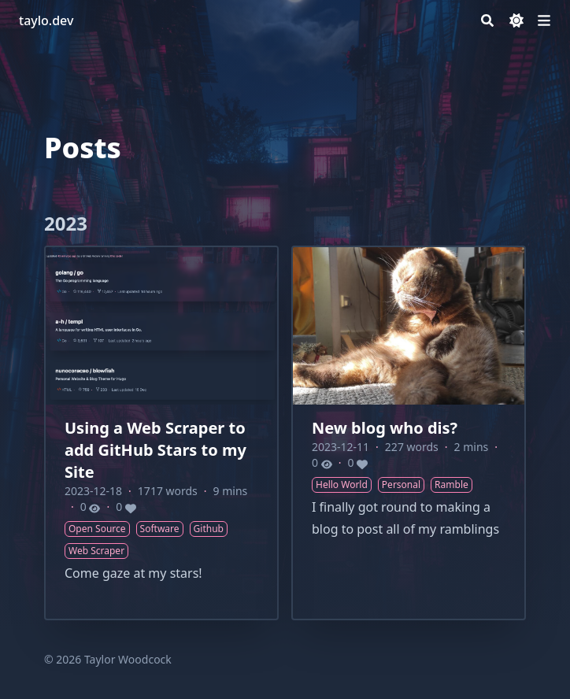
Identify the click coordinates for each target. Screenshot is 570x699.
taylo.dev (46, 20)
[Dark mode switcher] (516, 20)
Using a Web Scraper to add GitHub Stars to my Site (155, 450)
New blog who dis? (384, 427)
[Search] (487, 20)
